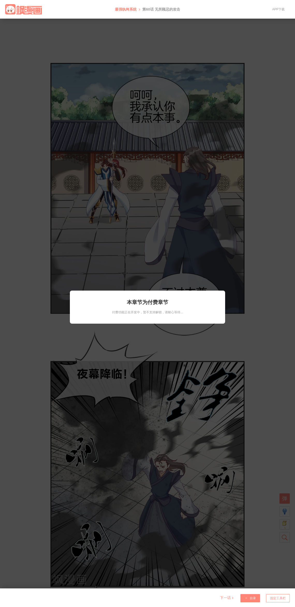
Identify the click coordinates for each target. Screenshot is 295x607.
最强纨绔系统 (126, 9)
